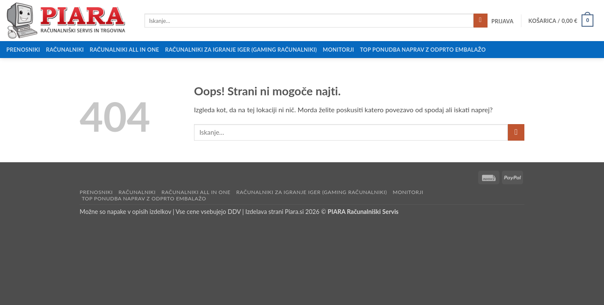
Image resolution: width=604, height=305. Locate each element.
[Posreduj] (481, 21)
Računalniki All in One (124, 49)
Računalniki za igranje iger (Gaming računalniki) (241, 49)
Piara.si (294, 211)
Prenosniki (23, 49)
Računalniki (65, 49)
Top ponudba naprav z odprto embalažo (423, 49)
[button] (503, 21)
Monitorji (338, 49)
